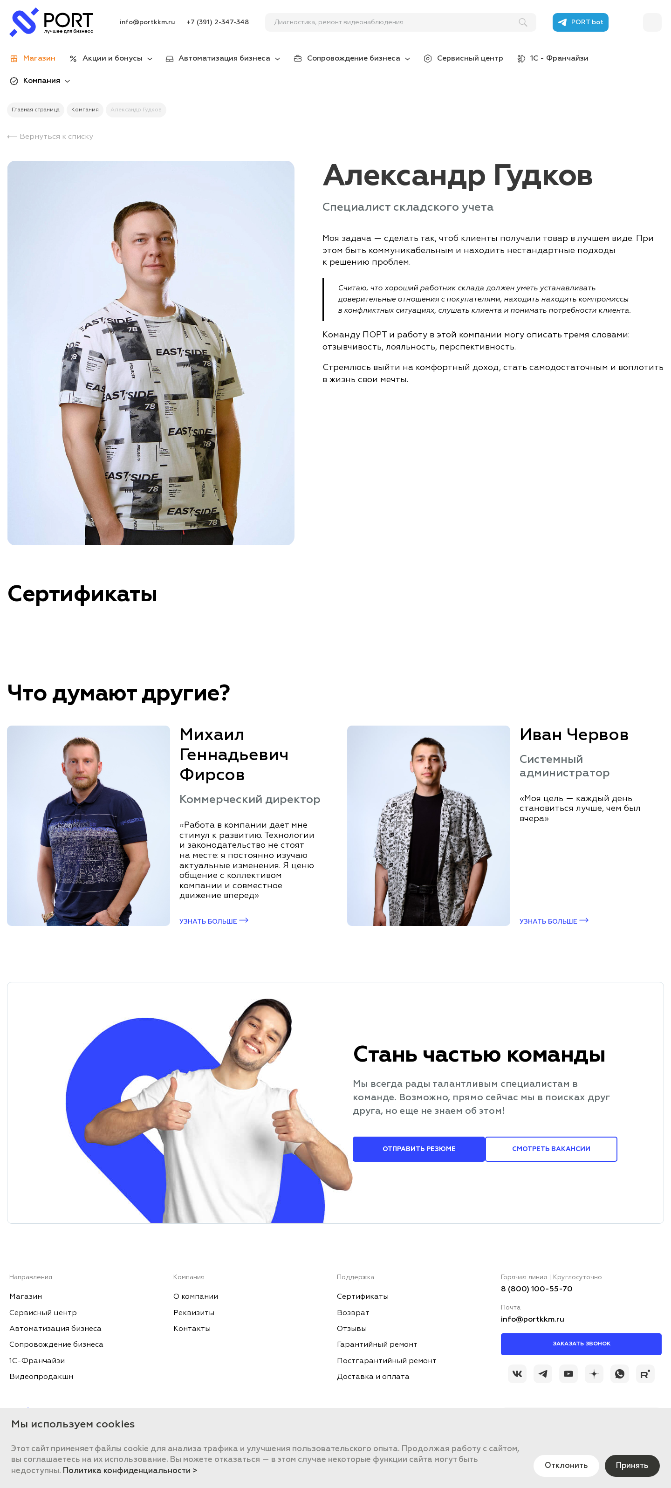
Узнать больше (213, 921)
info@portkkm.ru (147, 22)
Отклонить (562, 1465)
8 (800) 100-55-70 (537, 1289)
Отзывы (352, 1329)
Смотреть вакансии (551, 1149)
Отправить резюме (419, 1149)
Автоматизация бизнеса (224, 58)
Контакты (192, 1329)
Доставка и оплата (373, 1377)
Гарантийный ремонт (377, 1345)
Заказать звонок (581, 1344)
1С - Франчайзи (559, 58)
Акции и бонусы (112, 58)
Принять (631, 1465)
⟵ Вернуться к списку (50, 137)
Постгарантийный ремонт (387, 1361)
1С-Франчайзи (37, 1361)
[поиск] (396, 22)
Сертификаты (363, 1297)
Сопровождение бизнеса (353, 58)
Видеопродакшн (41, 1377)
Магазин (25, 1297)
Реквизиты (193, 1313)
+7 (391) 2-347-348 (217, 22)
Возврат (353, 1313)
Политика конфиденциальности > (130, 1471)
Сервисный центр (470, 58)
